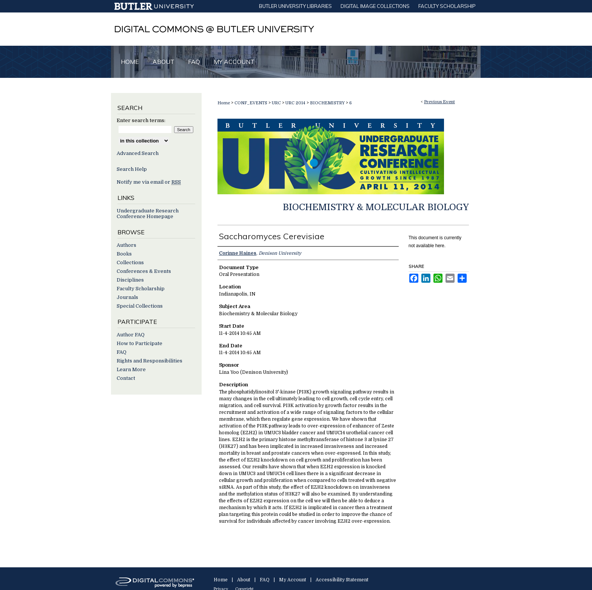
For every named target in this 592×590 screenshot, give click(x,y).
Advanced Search (138, 153)
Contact (126, 378)
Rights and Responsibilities (149, 361)
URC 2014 (296, 103)
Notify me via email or (149, 182)
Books (124, 254)
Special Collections (140, 306)
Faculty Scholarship (141, 288)
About (243, 579)
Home (223, 103)
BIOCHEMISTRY (328, 103)
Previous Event (439, 101)
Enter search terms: (141, 120)
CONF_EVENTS (251, 103)
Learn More (131, 369)
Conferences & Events (144, 271)
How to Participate (139, 343)
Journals (127, 297)
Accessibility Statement (342, 579)
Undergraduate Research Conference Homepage (148, 213)
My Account (292, 579)
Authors (126, 245)
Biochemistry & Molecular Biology (376, 207)
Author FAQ (131, 335)
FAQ (121, 352)
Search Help (132, 169)
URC (277, 103)
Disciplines (130, 280)
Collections (130, 262)
